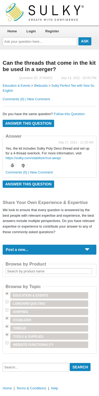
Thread (19, 328)
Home (12, 31)
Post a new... (17, 249)
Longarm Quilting (29, 304)
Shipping (20, 312)
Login (31, 31)
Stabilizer (22, 320)
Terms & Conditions (31, 388)
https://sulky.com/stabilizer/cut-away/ (33, 158)
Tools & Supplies (28, 336)
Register (52, 31)
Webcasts (41, 86)
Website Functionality (33, 345)
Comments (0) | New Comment (26, 99)
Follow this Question (69, 114)
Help (54, 388)
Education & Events (16, 86)
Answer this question (28, 123)
